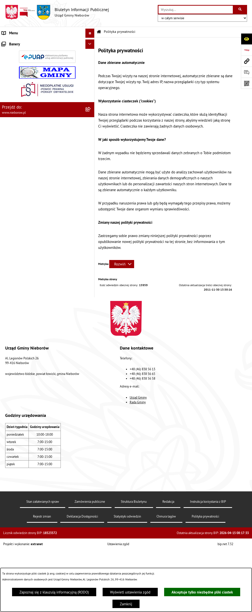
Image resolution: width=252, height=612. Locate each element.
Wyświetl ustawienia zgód (130, 592)
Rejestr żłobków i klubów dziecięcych (31, 237)
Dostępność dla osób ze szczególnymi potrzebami (41, 283)
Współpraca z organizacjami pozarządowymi (36, 200)
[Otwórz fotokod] (246, 83)
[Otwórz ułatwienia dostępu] (246, 38)
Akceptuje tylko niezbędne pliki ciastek (202, 592)
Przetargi (9, 116)
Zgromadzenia (13, 209)
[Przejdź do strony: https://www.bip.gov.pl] (246, 50)
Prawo (6, 126)
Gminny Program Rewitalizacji (25, 246)
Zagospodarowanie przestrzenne (27, 181)
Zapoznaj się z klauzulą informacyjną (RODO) (54, 592)
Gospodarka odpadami (19, 163)
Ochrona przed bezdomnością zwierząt (32, 153)
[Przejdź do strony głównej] (57, 12)
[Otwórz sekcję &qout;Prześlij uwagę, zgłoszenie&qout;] (246, 72)
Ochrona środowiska (17, 144)
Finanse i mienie (15, 135)
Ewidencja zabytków (18, 218)
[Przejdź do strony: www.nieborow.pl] (246, 61)
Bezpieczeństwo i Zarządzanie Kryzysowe (34, 190)
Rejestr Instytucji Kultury (21, 227)
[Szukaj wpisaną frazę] (240, 9)
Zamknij (126, 604)
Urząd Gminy (138, 467)
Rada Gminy (138, 472)
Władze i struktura (16, 42)
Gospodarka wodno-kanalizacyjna (27, 172)
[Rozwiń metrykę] (121, 264)
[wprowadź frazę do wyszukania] (196, 9)
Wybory (8, 255)
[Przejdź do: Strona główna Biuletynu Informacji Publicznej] (99, 32)
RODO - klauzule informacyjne (25, 274)
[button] (91, 42)
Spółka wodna (13, 264)
